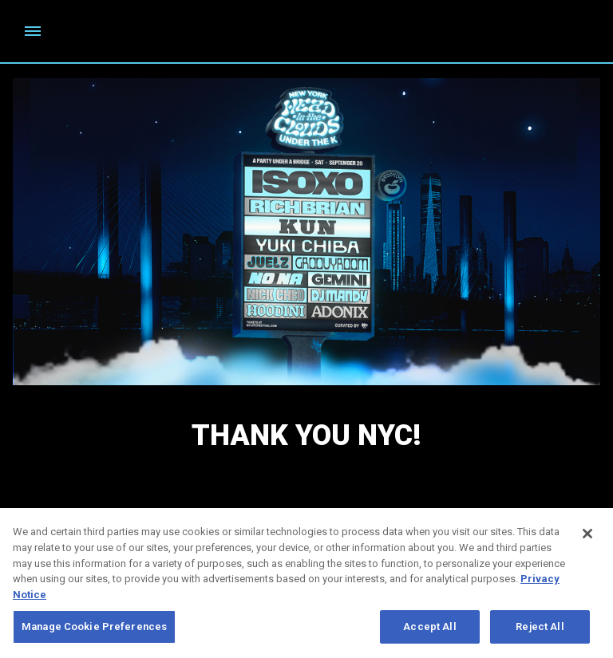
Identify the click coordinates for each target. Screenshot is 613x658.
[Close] (587, 537)
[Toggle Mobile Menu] (33, 31)
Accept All (429, 630)
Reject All (540, 630)
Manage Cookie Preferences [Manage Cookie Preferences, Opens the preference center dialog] (94, 630)
